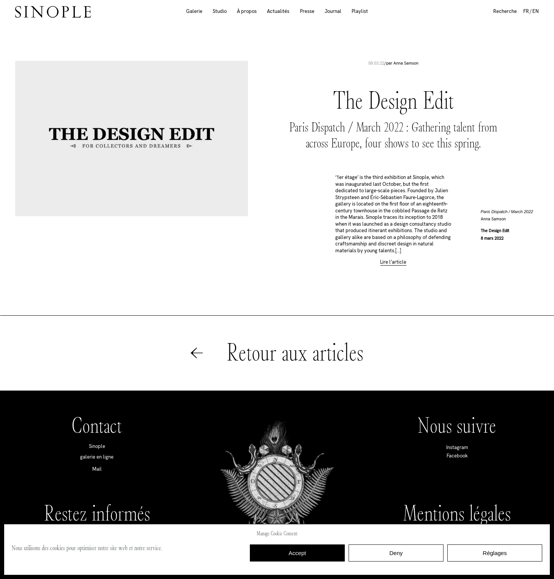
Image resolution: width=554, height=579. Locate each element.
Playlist (360, 11)
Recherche (505, 11)
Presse (307, 11)
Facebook (457, 455)
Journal (333, 11)
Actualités (278, 11)
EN (535, 11)
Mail (97, 469)
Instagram (457, 447)
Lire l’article (393, 262)
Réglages (495, 553)
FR (526, 11)
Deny (395, 553)
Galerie (194, 11)
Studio (220, 11)
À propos (247, 11)
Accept (297, 553)
